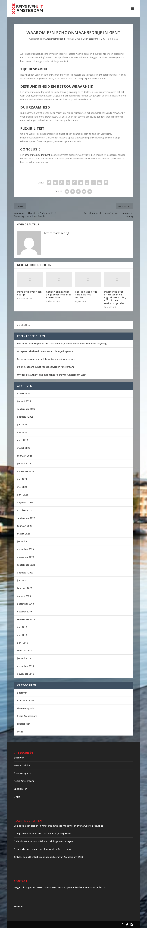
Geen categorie (90, 38)
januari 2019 (24, 658)
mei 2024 (22, 486)
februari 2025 (24, 455)
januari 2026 (24, 401)
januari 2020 (24, 596)
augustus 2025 (25, 416)
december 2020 (25, 549)
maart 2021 (23, 533)
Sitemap (18, 906)
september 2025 (26, 408)
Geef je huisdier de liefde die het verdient (86, 294)
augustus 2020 (25, 572)
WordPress (81, 924)
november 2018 (25, 673)
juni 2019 (22, 627)
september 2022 (26, 518)
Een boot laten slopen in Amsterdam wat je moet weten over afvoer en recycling (61, 343)
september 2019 (26, 619)
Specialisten (23, 723)
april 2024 (22, 494)
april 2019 (22, 642)
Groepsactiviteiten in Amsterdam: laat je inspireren (45, 351)
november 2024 (25, 471)
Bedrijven (22, 692)
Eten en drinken (25, 700)
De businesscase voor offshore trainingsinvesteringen (46, 359)
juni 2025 (22, 424)
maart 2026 (23, 393)
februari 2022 (24, 525)
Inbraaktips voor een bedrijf (29, 293)
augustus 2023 (25, 502)
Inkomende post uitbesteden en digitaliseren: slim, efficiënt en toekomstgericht (115, 297)
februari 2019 (24, 650)
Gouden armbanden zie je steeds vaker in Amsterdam (58, 294)
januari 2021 (24, 541)
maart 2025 (23, 447)
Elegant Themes (40, 924)
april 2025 (22, 440)
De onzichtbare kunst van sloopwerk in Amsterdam (45, 366)
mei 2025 (22, 432)
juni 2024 (22, 479)
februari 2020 (24, 588)
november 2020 (25, 557)
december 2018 (25, 666)
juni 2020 (22, 580)
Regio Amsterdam (27, 715)
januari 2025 (24, 463)
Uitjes (20, 731)
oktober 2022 (24, 510)
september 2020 (26, 564)
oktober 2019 (24, 611)
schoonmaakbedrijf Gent (37, 154)
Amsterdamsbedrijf (55, 38)
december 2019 (25, 603)
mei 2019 (22, 635)
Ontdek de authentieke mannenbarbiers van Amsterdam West (51, 374)
